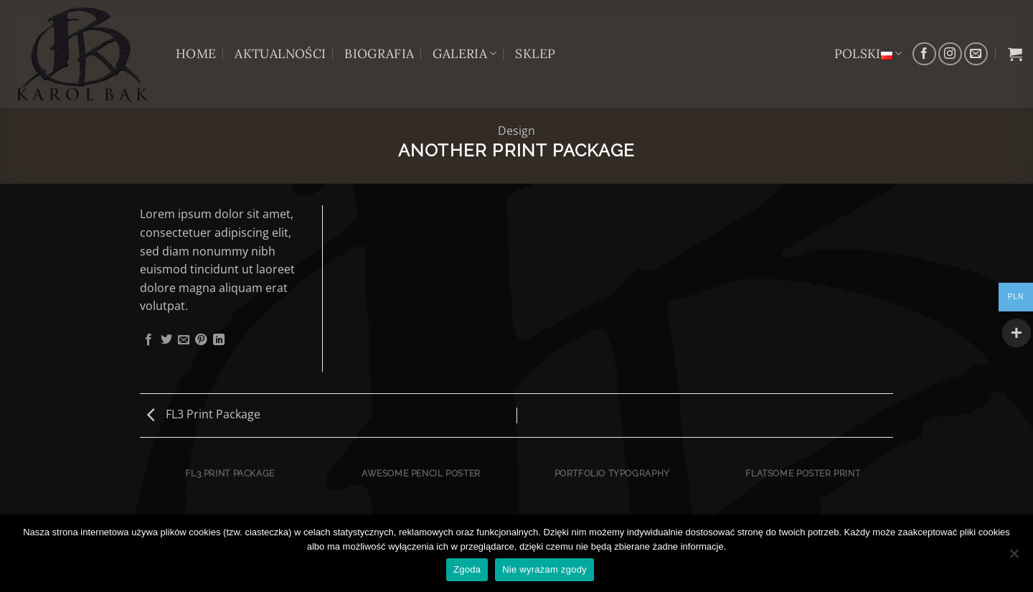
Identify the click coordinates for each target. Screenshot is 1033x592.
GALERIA (464, 53)
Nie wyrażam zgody (544, 569)
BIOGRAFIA (379, 53)
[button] (1015, 54)
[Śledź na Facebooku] (924, 54)
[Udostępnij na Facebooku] (148, 340)
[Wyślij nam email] (976, 54)
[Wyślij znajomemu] (183, 340)
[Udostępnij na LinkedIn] (219, 340)
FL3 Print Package (203, 414)
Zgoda (467, 569)
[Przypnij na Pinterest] (201, 340)
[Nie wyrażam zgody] (1013, 557)
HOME (196, 53)
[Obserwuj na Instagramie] (950, 54)
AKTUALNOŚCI (280, 53)
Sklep (535, 53)
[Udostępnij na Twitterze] (166, 340)
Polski (868, 53)
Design (516, 130)
